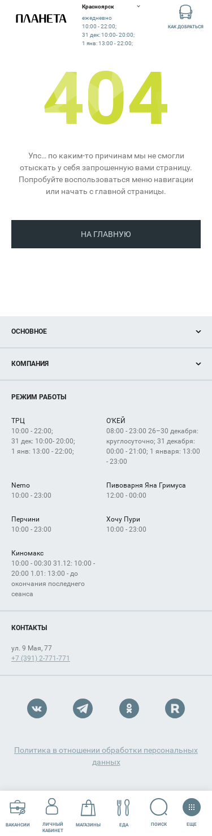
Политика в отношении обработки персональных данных (106, 755)
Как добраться (186, 16)
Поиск (159, 812)
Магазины (88, 813)
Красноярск (98, 6)
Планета (41, 18)
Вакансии (18, 813)
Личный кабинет (52, 812)
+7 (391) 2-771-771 (40, 658)
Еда (123, 813)
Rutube (175, 708)
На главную (106, 234)
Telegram (83, 708)
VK (37, 708)
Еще (191, 809)
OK (129, 708)
